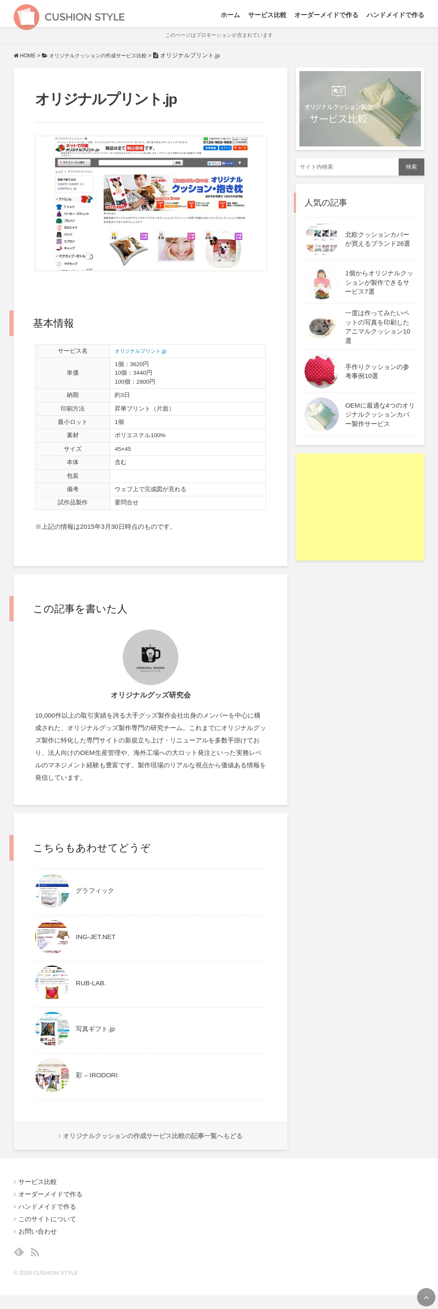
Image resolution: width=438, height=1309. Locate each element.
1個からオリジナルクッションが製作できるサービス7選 (379, 290)
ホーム (230, 17)
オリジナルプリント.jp (145, 358)
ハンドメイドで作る (395, 17)
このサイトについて (47, 1229)
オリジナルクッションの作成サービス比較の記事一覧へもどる (151, 1144)
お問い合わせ (37, 1242)
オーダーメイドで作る (326, 17)
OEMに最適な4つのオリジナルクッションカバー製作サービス (380, 422)
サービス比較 (267, 17)
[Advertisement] (360, 514)
